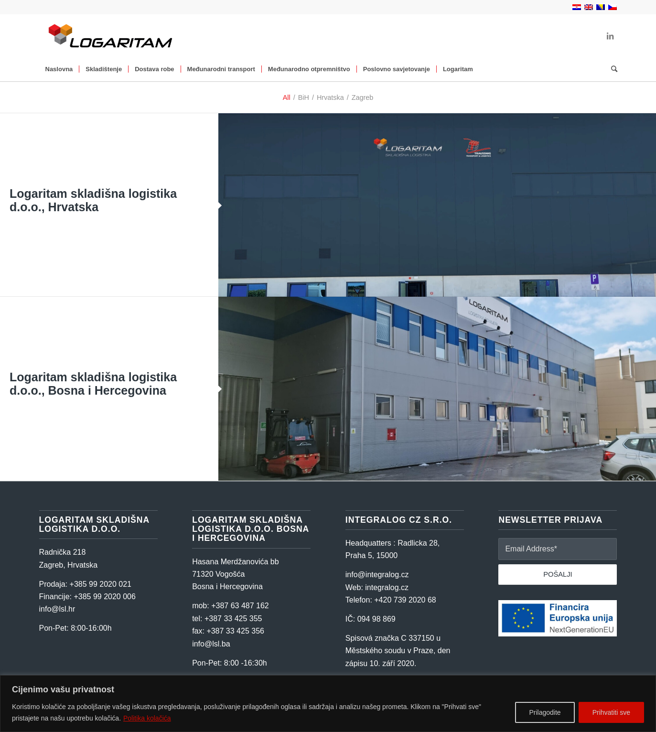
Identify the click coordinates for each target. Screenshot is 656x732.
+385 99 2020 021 (100, 584)
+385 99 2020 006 (104, 596)
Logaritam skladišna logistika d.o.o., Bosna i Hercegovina (93, 383)
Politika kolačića (147, 718)
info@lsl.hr (57, 609)
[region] (328, 703)
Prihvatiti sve (611, 712)
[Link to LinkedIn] (610, 36)
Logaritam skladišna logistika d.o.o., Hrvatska (93, 200)
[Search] (611, 69)
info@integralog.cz (377, 575)
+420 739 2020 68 (405, 600)
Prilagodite (544, 712)
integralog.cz (387, 587)
